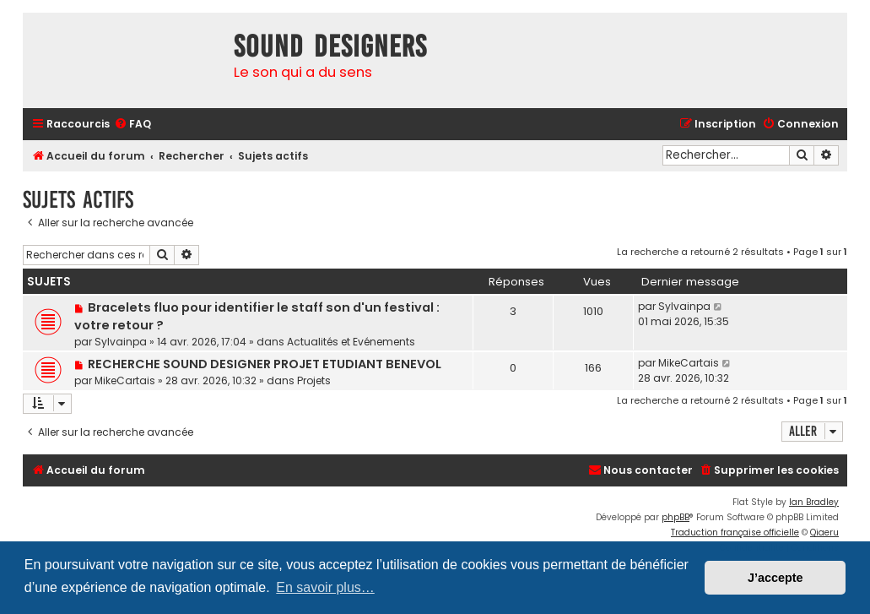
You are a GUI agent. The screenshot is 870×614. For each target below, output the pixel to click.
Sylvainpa (121, 341)
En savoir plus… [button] (325, 587)
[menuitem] (132, 124)
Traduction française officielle (735, 532)
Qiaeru (824, 532)
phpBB (675, 517)
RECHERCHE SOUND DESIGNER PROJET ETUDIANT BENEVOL (264, 364)
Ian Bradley (814, 502)
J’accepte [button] (775, 577)
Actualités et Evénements (351, 341)
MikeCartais (125, 380)
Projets (314, 380)
